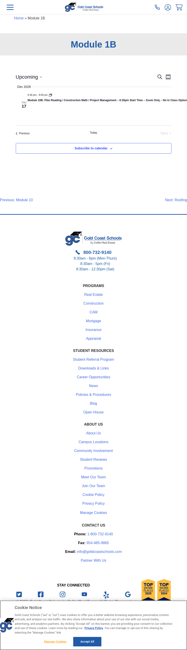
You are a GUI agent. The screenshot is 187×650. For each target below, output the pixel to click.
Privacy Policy (93, 503)
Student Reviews (93, 459)
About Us (93, 433)
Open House (93, 412)
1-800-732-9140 (100, 534)
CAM (93, 312)
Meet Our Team (93, 477)
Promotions (93, 468)
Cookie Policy (94, 495)
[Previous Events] (23, 133)
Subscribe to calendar (91, 148)
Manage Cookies (93, 513)
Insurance (93, 330)
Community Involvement (93, 451)
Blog (93, 403)
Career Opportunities (93, 377)
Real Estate (93, 294)
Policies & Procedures (93, 395)
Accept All (87, 641)
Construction (93, 303)
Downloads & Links (93, 368)
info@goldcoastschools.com (99, 552)
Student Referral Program (93, 359)
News (93, 386)
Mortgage (93, 321)
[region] (93, 625)
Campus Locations (94, 442)
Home (19, 18)
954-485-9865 (98, 543)
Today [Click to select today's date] (93, 132)
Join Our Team (93, 486)
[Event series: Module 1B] (50, 95)
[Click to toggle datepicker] (29, 77)
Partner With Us (93, 560)
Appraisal (93, 338)
